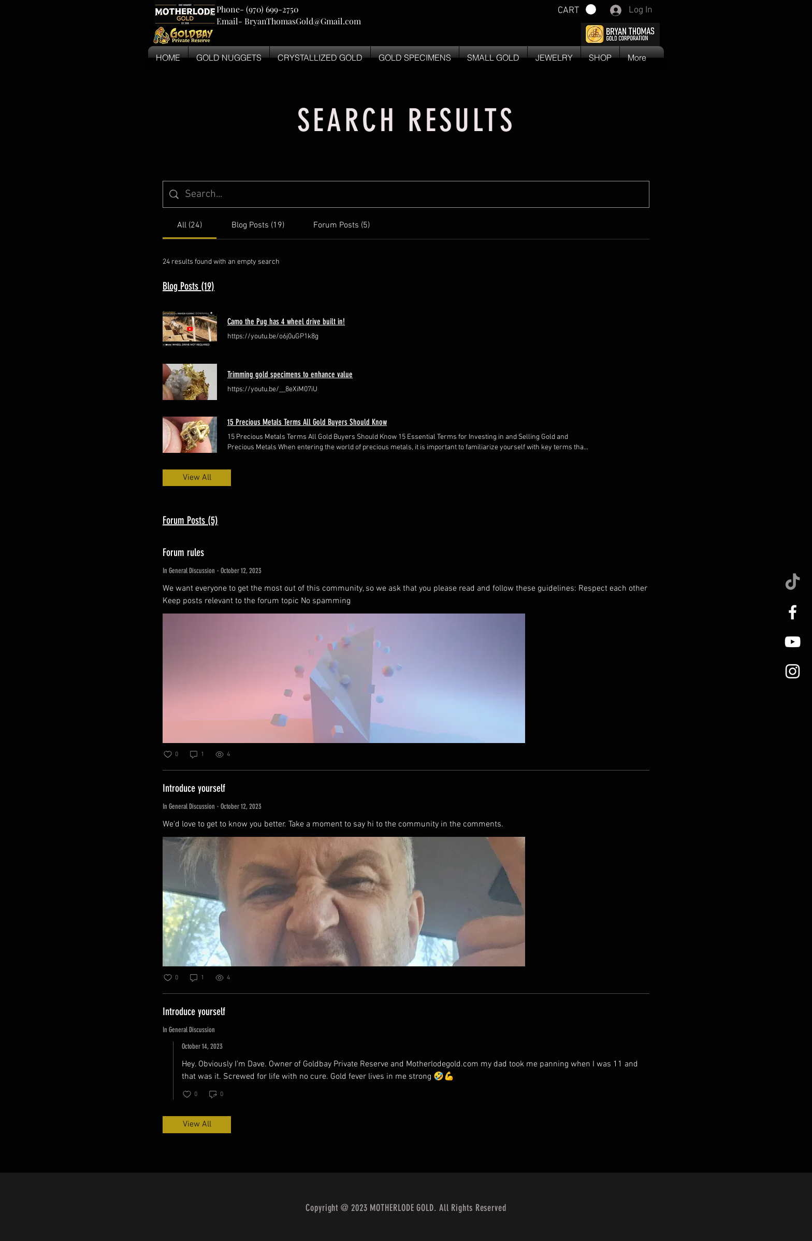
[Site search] (414, 194)
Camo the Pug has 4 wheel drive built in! (286, 321)
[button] (577, 9)
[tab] (189, 225)
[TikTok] (792, 582)
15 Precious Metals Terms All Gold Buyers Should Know (307, 422)
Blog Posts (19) (188, 286)
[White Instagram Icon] (792, 671)
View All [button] (197, 478)
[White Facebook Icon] (792, 612)
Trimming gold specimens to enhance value (290, 374)
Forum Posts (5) (190, 520)
